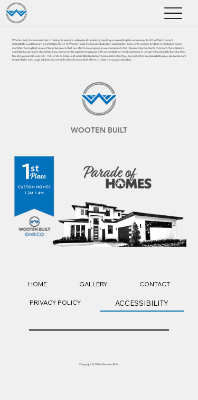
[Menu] (173, 13)
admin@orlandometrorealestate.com (98, 56)
